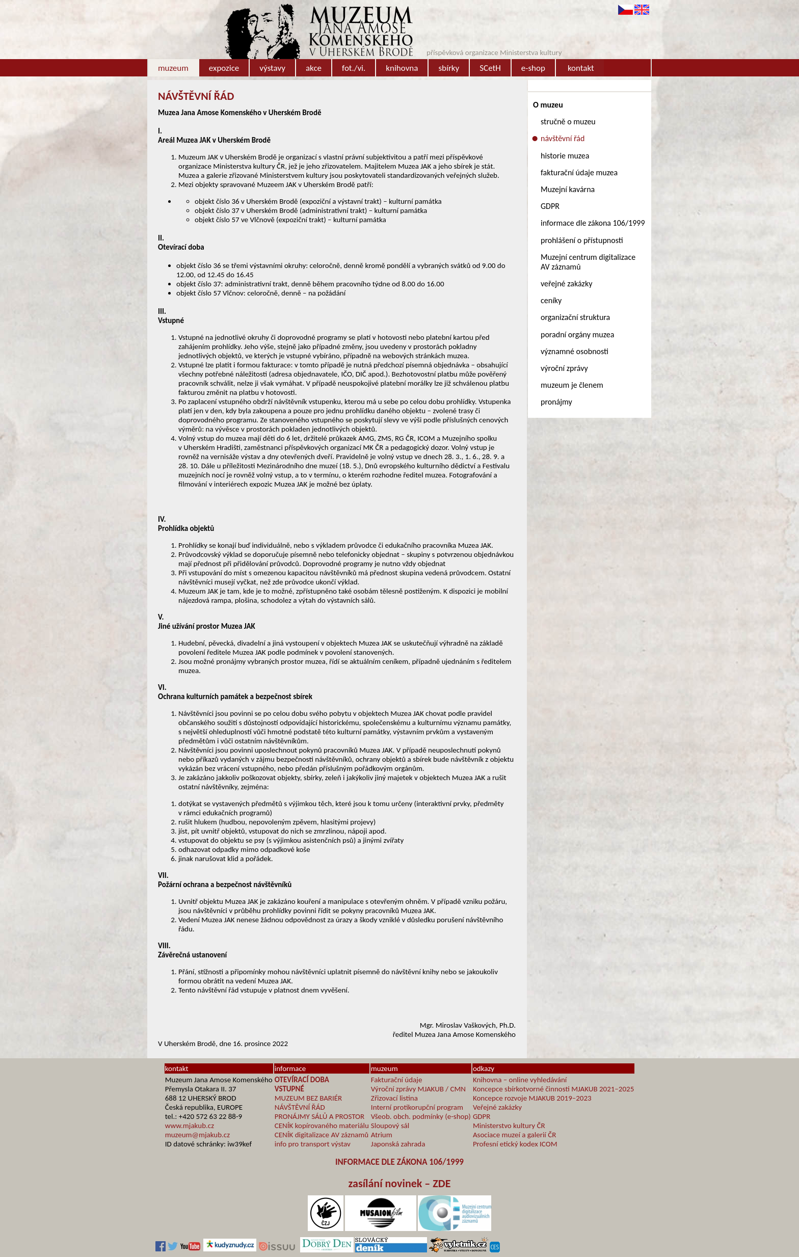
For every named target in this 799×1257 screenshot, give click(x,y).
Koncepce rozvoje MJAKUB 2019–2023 (532, 1098)
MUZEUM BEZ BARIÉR (308, 1098)
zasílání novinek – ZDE (400, 1183)
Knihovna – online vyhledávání (520, 1079)
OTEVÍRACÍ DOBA (302, 1079)
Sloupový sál (390, 1125)
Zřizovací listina (394, 1098)
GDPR (482, 1116)
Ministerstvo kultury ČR (509, 1125)
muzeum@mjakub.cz (197, 1134)
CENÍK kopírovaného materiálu (322, 1125)
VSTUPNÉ (289, 1088)
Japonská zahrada (398, 1143)
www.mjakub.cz (189, 1125)
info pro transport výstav (313, 1143)
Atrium (381, 1134)
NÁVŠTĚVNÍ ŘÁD (300, 1107)
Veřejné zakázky (497, 1107)
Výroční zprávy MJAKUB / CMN (418, 1088)
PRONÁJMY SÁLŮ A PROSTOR (319, 1116)
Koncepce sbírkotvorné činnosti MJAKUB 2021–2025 (553, 1088)
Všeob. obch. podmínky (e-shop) (421, 1116)
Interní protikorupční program (417, 1107)
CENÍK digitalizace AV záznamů (321, 1134)
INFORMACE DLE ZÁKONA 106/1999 (399, 1162)
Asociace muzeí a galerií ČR (514, 1134)
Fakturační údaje (396, 1079)
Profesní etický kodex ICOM (515, 1143)
